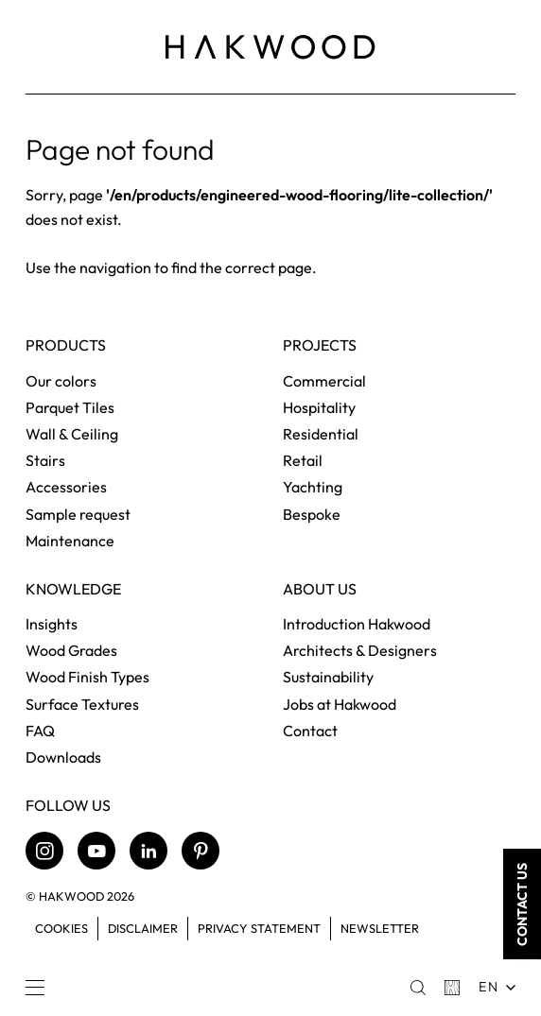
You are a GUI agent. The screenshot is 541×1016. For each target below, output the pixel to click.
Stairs (45, 460)
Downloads (63, 757)
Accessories (66, 486)
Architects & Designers (360, 650)
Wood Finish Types (87, 676)
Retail (303, 460)
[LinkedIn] (148, 850)
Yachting (312, 486)
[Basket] (452, 987)
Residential (320, 433)
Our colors (61, 380)
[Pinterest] (200, 850)
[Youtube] (96, 850)
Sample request (78, 514)
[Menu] (35, 987)
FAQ (40, 730)
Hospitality (319, 407)
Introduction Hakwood (356, 623)
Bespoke (311, 514)
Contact (310, 730)
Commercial (324, 380)
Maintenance (70, 540)
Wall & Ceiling (72, 433)
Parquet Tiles (70, 407)
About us (320, 589)
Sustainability (328, 676)
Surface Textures (82, 704)
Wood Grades (71, 650)
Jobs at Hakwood (339, 704)
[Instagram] (44, 850)
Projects (320, 345)
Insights (52, 623)
